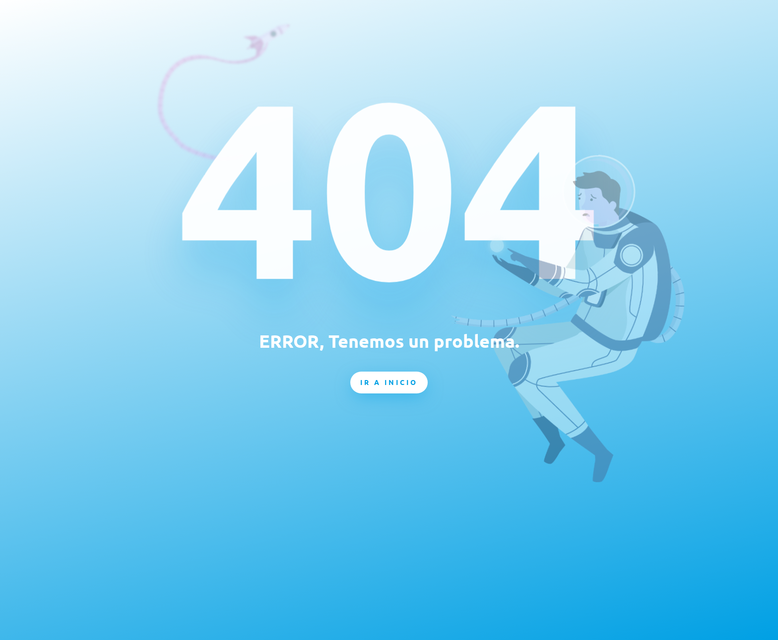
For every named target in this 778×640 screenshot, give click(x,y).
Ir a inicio (389, 382)
